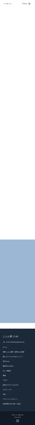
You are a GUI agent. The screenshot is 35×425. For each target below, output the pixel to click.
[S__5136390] (7, 2)
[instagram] (17, 421)
